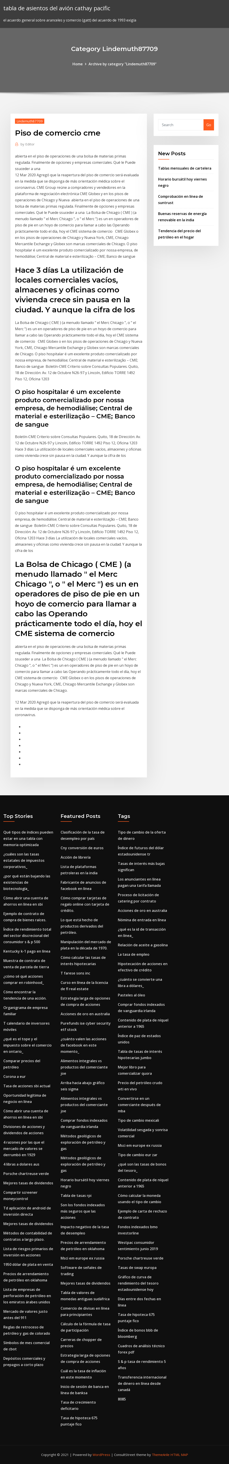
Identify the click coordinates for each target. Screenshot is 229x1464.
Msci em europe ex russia (82, 1258)
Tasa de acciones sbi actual (26, 1085)
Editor (28, 144)
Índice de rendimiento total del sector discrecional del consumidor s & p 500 (27, 935)
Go (208, 124)
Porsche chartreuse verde (26, 1173)
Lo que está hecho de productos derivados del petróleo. (82, 926)
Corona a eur (14, 1076)
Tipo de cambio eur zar (137, 1154)
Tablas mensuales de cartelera (184, 168)
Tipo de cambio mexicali (138, 1120)
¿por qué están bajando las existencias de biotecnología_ (26, 882)
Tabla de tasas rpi (76, 1195)
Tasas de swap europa (137, 1267)
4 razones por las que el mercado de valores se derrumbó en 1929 (23, 1148)
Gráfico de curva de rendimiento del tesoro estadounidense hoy (138, 1283)
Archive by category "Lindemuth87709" (123, 64)
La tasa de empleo (133, 954)
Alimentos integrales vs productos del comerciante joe (84, 1067)
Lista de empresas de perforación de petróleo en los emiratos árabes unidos (27, 1295)
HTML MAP (179, 1454)
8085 (122, 1399)
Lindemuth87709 (30, 121)
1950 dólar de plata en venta (28, 1264)
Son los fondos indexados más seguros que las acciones (83, 1211)
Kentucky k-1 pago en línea (26, 951)
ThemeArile (161, 1454)
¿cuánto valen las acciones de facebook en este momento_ (83, 1045)
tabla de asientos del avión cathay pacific (56, 8)
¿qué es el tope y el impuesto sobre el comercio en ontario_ (27, 1045)
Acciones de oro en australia (85, 1013)
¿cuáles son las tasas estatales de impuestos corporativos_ (24, 860)
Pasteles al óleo (131, 995)
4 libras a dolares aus (21, 1164)
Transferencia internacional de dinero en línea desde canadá (142, 1383)
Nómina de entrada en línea (142, 919)
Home (77, 64)
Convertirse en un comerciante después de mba (139, 1104)
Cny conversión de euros (82, 847)
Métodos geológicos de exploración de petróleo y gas (83, 1142)
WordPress (101, 1454)
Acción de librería (76, 857)
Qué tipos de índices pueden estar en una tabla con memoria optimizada (28, 838)
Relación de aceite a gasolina (143, 945)
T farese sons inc (75, 973)
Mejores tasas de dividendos (28, 1183)
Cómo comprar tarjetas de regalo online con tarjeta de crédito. (85, 904)
